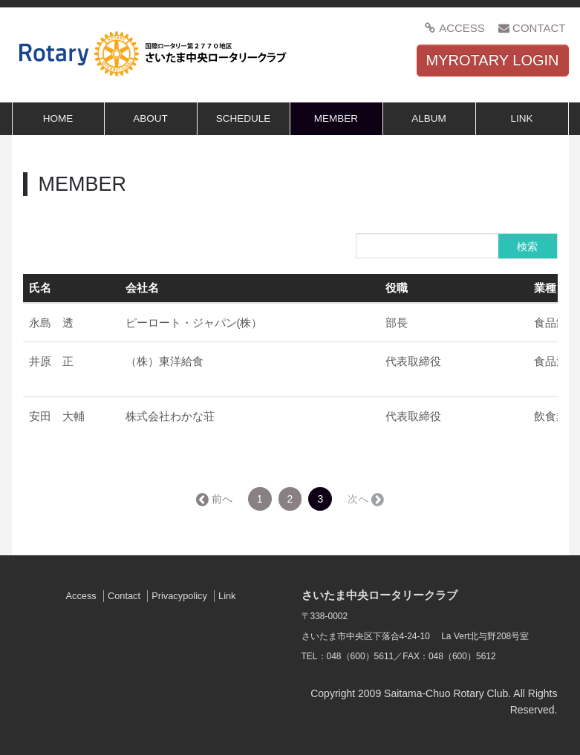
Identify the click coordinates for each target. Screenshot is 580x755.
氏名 (40, 287)
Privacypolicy (179, 595)
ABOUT (150, 118)
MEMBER (336, 118)
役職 (396, 287)
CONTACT (532, 28)
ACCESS (455, 28)
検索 (527, 246)
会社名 (142, 287)
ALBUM (428, 118)
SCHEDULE (243, 118)
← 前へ (215, 499)
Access (80, 595)
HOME (58, 118)
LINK (521, 118)
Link (226, 595)
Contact (124, 595)
